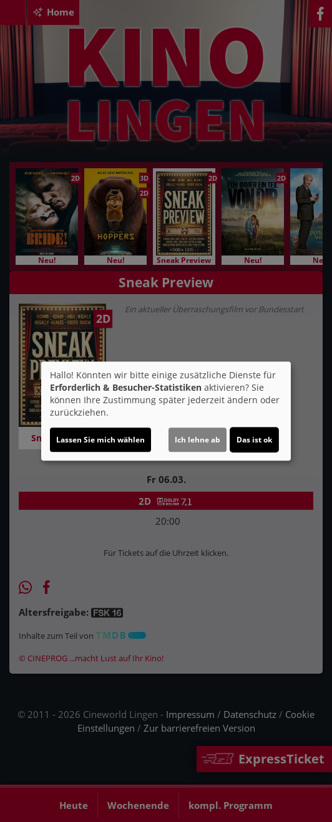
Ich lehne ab (197, 439)
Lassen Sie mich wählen (100, 439)
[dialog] (166, 411)
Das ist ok (254, 439)
